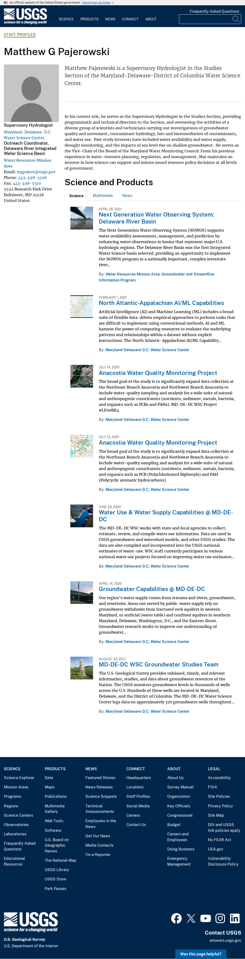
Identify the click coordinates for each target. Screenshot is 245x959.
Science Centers (18, 815)
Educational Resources (14, 861)
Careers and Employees (178, 837)
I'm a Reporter (98, 854)
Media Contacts (99, 845)
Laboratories (15, 834)
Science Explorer (19, 777)
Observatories (16, 824)
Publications (56, 796)
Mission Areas (16, 787)
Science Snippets (101, 796)
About (150, 19)
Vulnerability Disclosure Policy (223, 861)
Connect (130, 19)
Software (53, 830)
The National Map (60, 860)
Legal (214, 769)
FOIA (212, 787)
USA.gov (215, 849)
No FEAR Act (219, 840)
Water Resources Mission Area (133, 274)
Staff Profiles (20, 34)
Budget (173, 824)
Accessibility (219, 777)
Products (89, 19)
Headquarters (138, 777)
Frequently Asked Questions (214, 11)
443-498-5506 (32, 177)
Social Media (138, 806)
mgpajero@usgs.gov (36, 171)
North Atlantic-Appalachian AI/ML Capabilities (161, 302)
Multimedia (103, 195)
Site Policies (219, 796)
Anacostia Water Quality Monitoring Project (158, 372)
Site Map (216, 815)
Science (66, 19)
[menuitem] (66, 16)
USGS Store (55, 879)
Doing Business (180, 849)
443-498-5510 (27, 183)
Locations (135, 787)
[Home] (25, 23)
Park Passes (55, 888)
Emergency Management (179, 861)
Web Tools (54, 821)
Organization (178, 796)
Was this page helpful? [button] (201, 954)
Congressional (180, 815)
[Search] (236, 19)
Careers (133, 815)
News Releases (99, 787)
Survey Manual (180, 787)
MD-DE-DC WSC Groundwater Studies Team (158, 664)
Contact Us (136, 824)
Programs (12, 796)
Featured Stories (100, 777)
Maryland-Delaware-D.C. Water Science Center (147, 350)
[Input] (210, 19)
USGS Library (57, 869)
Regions (11, 806)
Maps (50, 787)
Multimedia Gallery (55, 809)
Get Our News (97, 836)
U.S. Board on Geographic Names (57, 845)
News (110, 19)
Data (49, 777)
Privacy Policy (220, 806)
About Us (175, 777)
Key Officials (178, 806)
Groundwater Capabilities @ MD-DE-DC (152, 589)
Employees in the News (100, 824)
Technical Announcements (99, 809)
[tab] (76, 195)
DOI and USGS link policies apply (224, 827)
